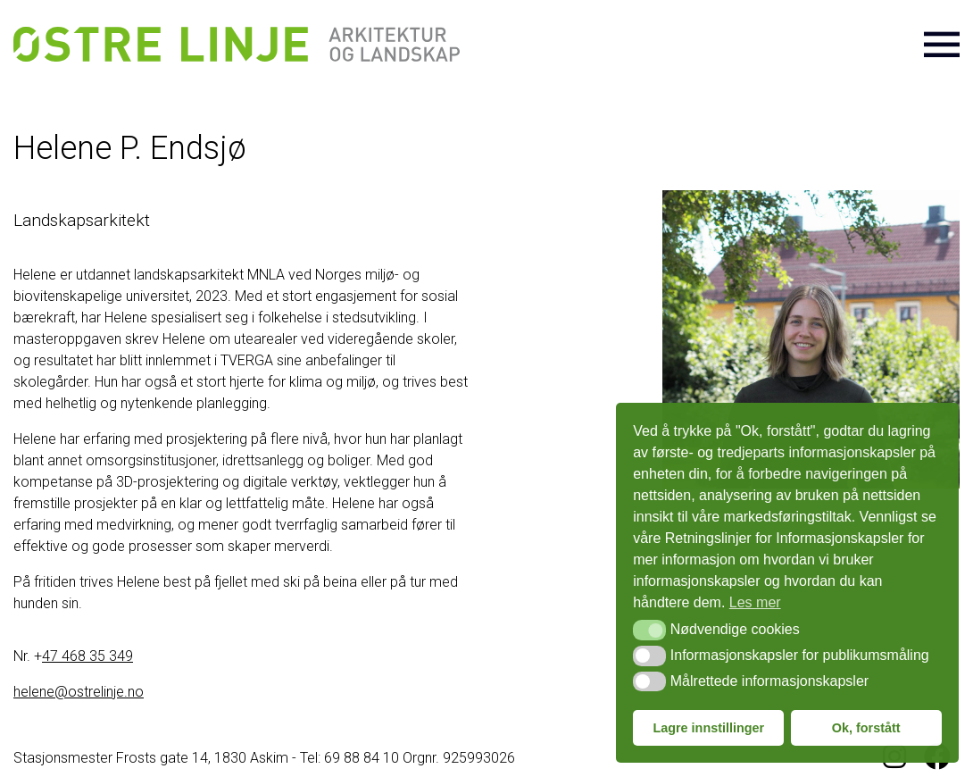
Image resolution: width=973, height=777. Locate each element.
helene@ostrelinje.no (78, 691)
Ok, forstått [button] (866, 728)
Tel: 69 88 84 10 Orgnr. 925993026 (407, 757)
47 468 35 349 (87, 656)
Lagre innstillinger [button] (708, 728)
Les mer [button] (755, 602)
